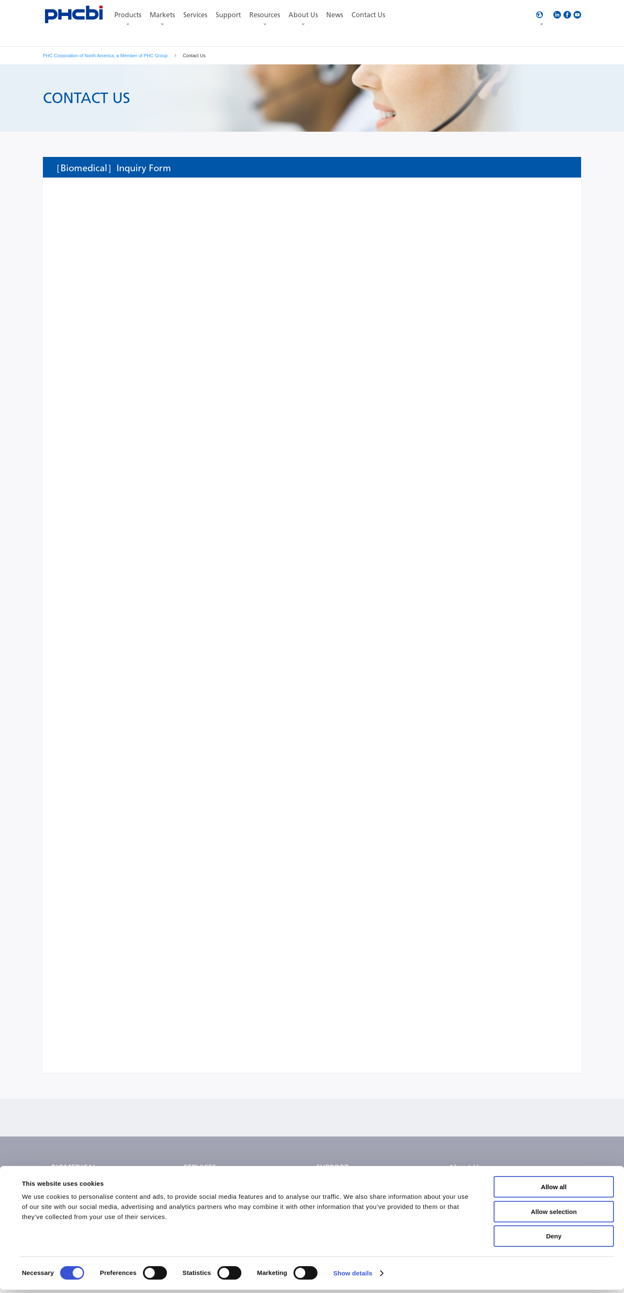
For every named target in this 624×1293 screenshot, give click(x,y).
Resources (264, 15)
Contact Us (368, 15)
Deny (554, 1239)
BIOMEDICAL (74, 1167)
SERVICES (200, 1167)
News (334, 15)
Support (228, 15)
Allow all (554, 1190)
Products (127, 15)
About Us (303, 15)
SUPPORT (332, 1167)
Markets (162, 15)
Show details (353, 1276)
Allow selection (553, 1215)
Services (195, 15)
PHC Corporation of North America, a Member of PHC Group (105, 55)
